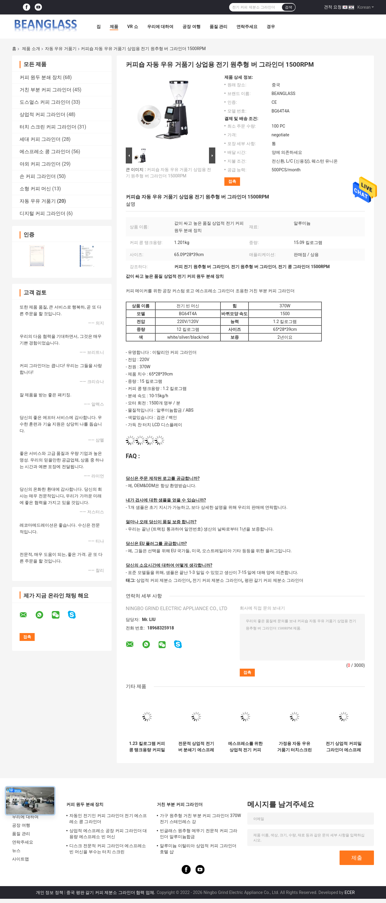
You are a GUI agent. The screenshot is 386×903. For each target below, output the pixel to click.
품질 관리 (218, 26)
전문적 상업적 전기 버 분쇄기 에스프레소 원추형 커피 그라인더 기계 (196, 747)
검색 (288, 7)
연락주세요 (247, 26)
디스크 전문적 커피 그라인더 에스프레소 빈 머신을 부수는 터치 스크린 (107, 848)
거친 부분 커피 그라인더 (45, 90)
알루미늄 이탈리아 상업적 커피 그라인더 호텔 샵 (198, 848)
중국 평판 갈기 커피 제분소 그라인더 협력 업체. (111, 892)
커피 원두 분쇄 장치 (41, 77)
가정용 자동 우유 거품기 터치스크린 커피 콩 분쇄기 (294, 747)
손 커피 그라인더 (38, 176)
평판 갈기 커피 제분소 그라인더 (274, 580)
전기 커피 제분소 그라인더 (217, 580)
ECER (349, 892)
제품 (114, 26)
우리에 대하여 (160, 26)
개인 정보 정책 (49, 892)
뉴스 (16, 850)
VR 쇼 (132, 26)
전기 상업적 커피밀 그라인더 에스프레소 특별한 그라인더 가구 (344, 747)
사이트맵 (20, 859)
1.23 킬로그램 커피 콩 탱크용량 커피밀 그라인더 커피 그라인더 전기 (147, 747)
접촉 (232, 181)
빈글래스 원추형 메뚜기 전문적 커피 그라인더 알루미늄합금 (199, 833)
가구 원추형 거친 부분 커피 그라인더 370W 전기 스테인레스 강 (200, 818)
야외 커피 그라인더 (40, 164)
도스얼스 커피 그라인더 (45, 102)
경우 (271, 26)
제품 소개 (31, 48)
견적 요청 (333, 7)
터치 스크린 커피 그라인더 (48, 127)
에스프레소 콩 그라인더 (45, 151)
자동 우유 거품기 (61, 48)
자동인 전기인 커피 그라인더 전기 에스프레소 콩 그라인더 (108, 818)
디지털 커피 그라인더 (42, 213)
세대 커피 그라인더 (40, 139)
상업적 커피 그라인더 (42, 114)
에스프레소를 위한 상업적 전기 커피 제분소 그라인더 (245, 747)
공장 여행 (191, 26)
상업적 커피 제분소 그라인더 (163, 580)
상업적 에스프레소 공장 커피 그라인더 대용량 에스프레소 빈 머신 (108, 833)
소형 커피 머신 (35, 189)
